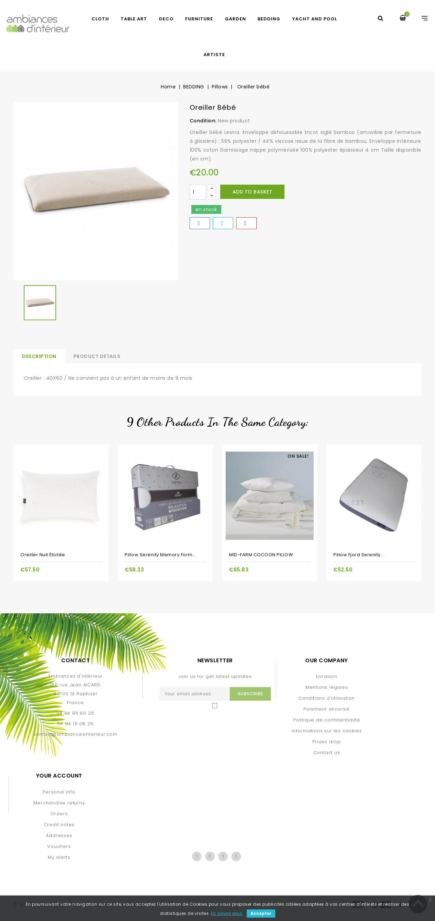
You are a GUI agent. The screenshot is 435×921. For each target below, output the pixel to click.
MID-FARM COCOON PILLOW (261, 554)
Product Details (97, 356)
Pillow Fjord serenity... (358, 554)
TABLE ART (134, 19)
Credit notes (59, 824)
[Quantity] (198, 192)
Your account (59, 776)
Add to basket (252, 191)
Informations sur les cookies (327, 731)
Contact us (326, 752)
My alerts (59, 857)
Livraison (326, 676)
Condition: (203, 120)
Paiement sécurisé (326, 709)
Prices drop (326, 741)
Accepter (261, 913)
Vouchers (59, 846)
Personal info (59, 792)
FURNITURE (199, 19)
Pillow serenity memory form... (160, 554)
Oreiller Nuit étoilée (42, 554)
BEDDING (269, 19)
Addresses (59, 835)
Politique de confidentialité (326, 720)
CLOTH (100, 19)
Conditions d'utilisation (326, 698)
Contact (75, 660)
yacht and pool (314, 19)
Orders (59, 814)
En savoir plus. (227, 913)
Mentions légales (327, 687)
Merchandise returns (59, 803)
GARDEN (235, 19)
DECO (166, 19)
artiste (214, 54)
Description (39, 356)
